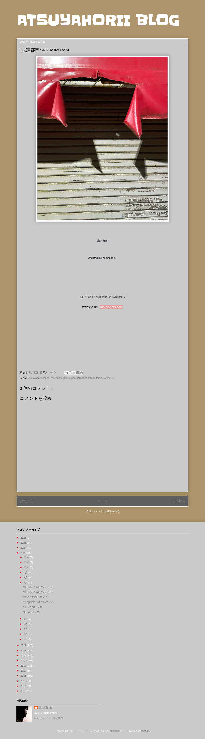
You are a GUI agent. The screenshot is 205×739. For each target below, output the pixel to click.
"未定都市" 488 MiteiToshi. (38, 592)
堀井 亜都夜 (45, 707)
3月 (26, 633)
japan (46, 377)
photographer (79, 377)
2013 (23, 690)
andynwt (114, 730)
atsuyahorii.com (111, 307)
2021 (23, 650)
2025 (23, 542)
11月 (27, 562)
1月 (26, 639)
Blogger (145, 730)
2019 (23, 660)
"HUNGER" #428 (32, 607)
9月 (26, 572)
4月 (26, 628)
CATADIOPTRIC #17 (35, 597)
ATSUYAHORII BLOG (98, 20)
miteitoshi (56, 377)
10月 (27, 567)
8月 (26, 577)
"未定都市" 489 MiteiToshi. (38, 587)
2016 (23, 675)
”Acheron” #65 (31, 612)
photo (66, 377)
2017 (23, 670)
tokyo (99, 377)
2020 (23, 655)
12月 (27, 557)
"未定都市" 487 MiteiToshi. (38, 602)
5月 (26, 623)
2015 (23, 680)
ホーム (102, 501)
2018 (23, 665)
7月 (26, 582)
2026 (23, 537)
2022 (23, 645)
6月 (26, 618)
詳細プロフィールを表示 (48, 717)
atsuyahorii (35, 377)
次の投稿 (26, 501)
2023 (23, 552)
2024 (23, 547)
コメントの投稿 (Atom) (105, 511)
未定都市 (109, 377)
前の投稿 (178, 501)
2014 (23, 685)
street (91, 377)
